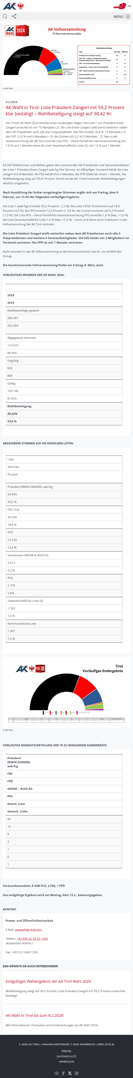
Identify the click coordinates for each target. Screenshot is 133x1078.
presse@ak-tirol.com (28, 929)
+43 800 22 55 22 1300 (32, 938)
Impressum (66, 1061)
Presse (66, 1051)
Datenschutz (66, 1056)
